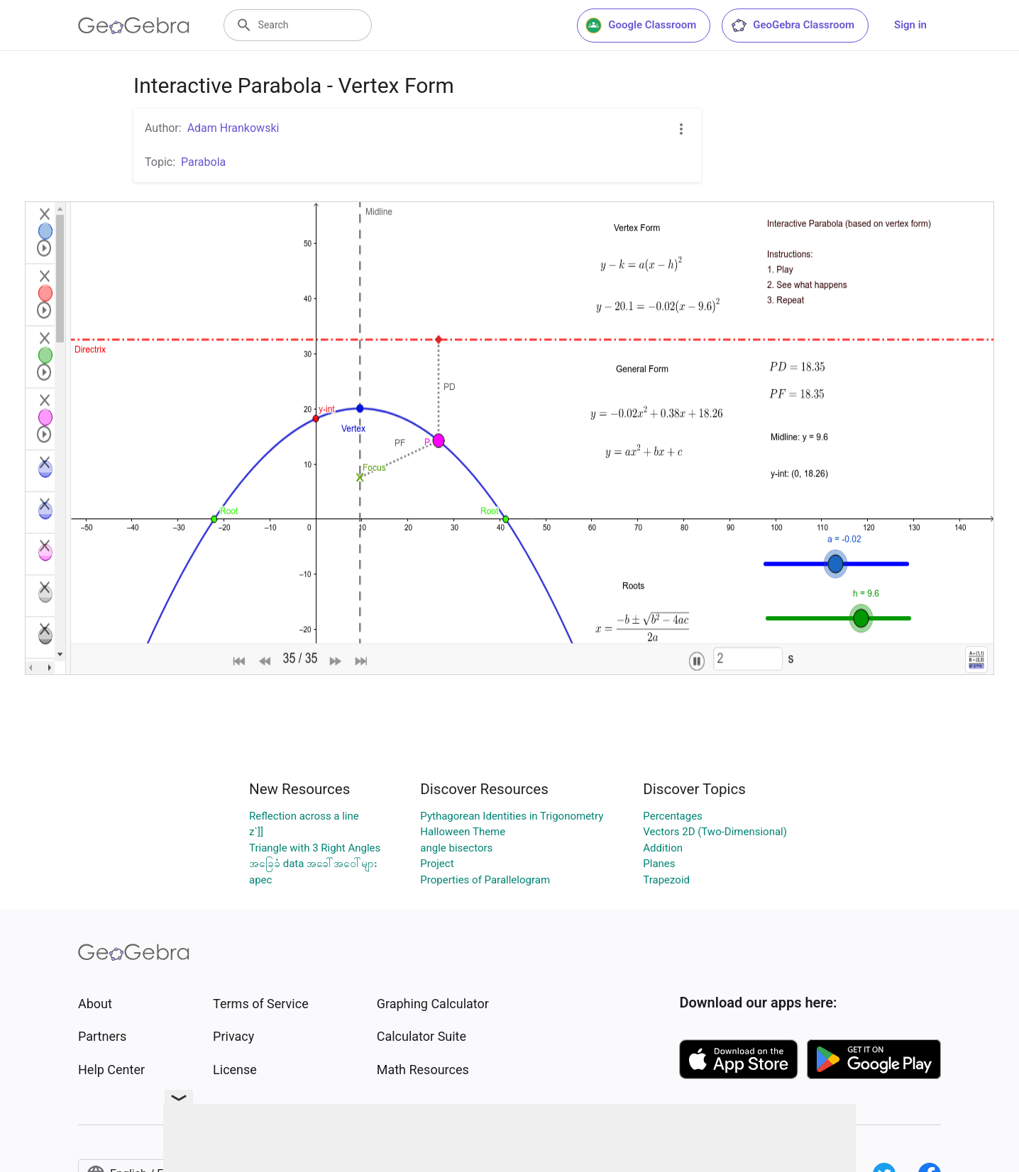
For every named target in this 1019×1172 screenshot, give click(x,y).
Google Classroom (640, 25)
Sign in (910, 24)
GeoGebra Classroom (792, 25)
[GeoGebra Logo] (133, 25)
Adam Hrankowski (233, 128)
